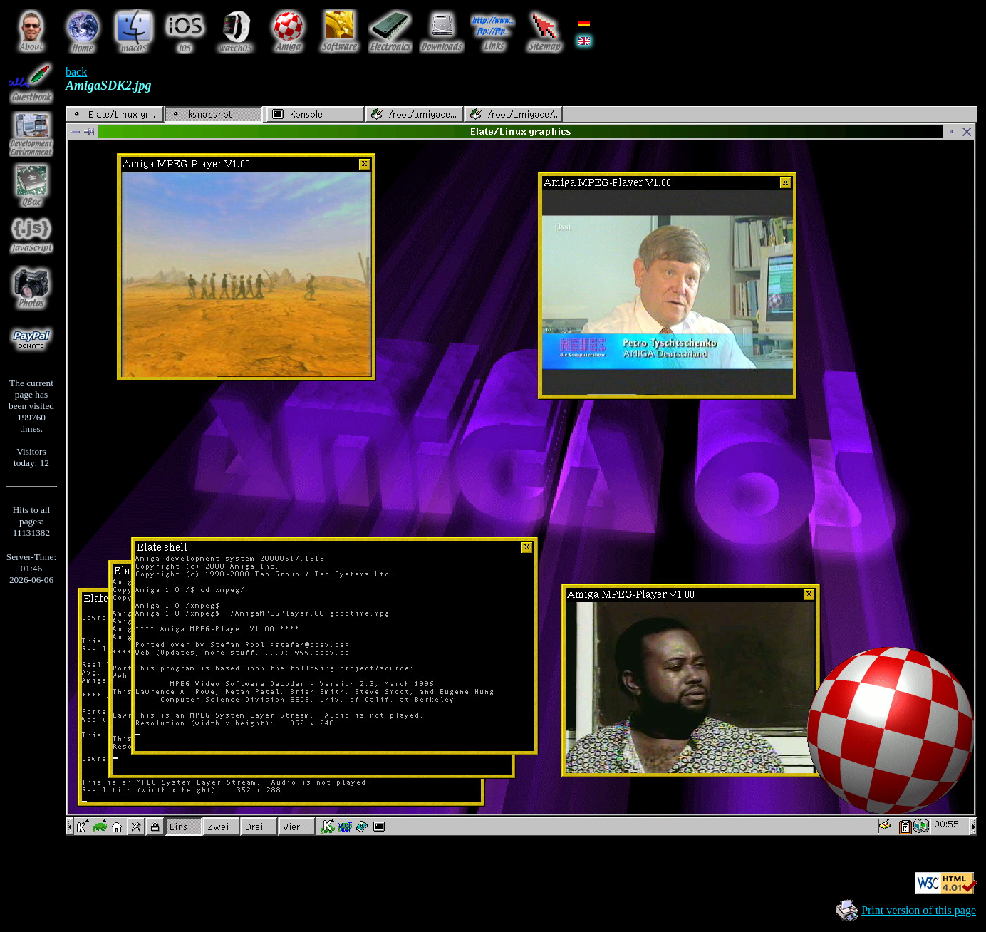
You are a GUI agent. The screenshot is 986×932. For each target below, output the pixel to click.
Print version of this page (918, 910)
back (76, 72)
